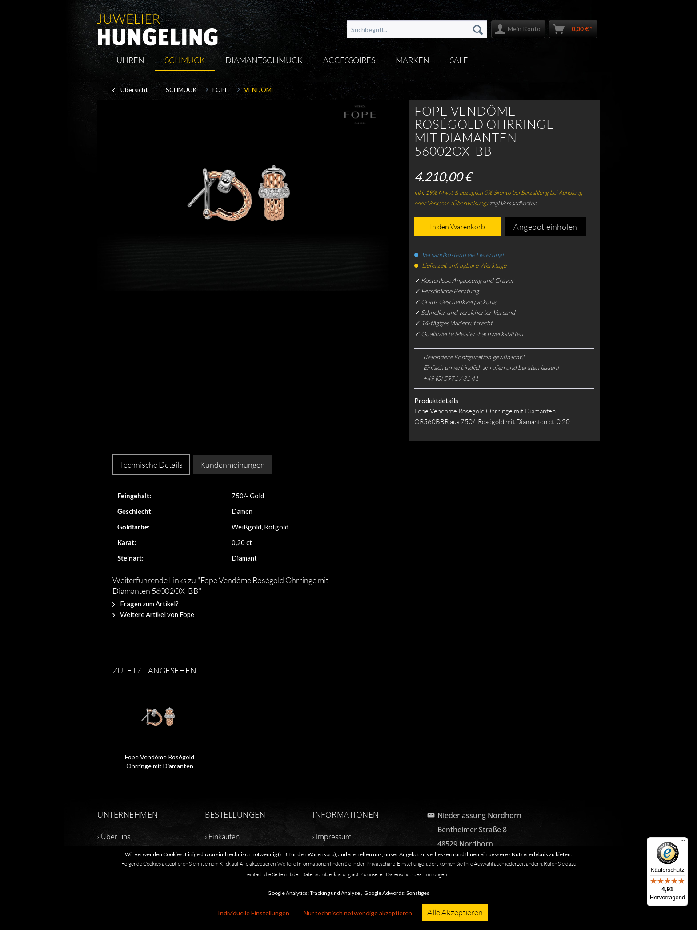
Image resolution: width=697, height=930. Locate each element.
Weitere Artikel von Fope (153, 614)
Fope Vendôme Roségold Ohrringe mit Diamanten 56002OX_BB (159, 761)
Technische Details (151, 464)
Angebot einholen (545, 227)
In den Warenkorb (457, 226)
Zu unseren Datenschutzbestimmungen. (404, 874)
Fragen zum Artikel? (145, 604)
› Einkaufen (222, 837)
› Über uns (113, 837)
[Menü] (682, 842)
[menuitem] (417, 29)
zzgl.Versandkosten (513, 203)
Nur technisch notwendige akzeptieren (358, 913)
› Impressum (332, 837)
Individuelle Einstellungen (253, 913)
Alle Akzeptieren (455, 912)
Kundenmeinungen (232, 464)
